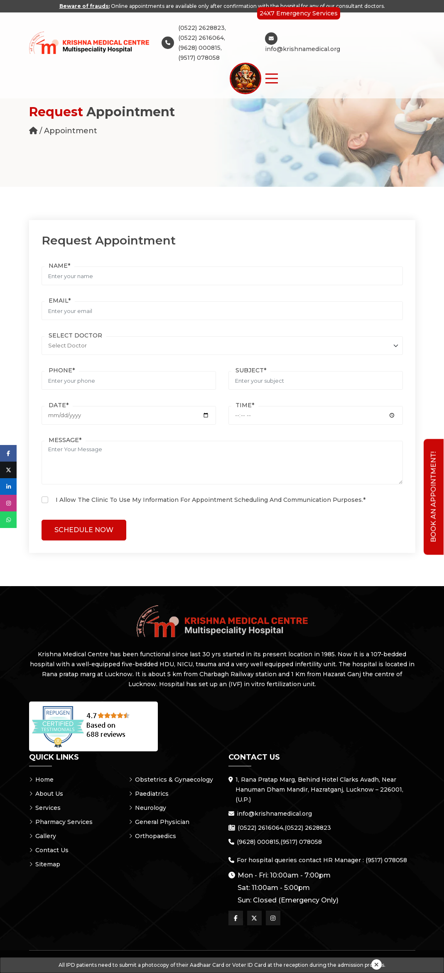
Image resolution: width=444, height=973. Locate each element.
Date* (59, 405)
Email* (60, 300)
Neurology (147, 808)
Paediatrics (149, 793)
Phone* (62, 370)
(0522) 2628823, (202, 28)
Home (41, 779)
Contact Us (49, 850)
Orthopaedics (152, 836)
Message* (65, 440)
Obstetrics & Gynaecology (171, 779)
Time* (244, 405)
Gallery (42, 836)
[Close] (376, 964)
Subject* (250, 370)
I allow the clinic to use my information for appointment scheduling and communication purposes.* (211, 500)
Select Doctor (75, 335)
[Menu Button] (271, 78)
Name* (59, 265)
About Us (46, 793)
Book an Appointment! (433, 497)
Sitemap (44, 864)
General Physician (159, 822)
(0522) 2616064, (201, 38)
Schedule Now (83, 530)
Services (45, 808)
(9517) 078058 (199, 57)
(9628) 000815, (200, 47)
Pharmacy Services (61, 822)
